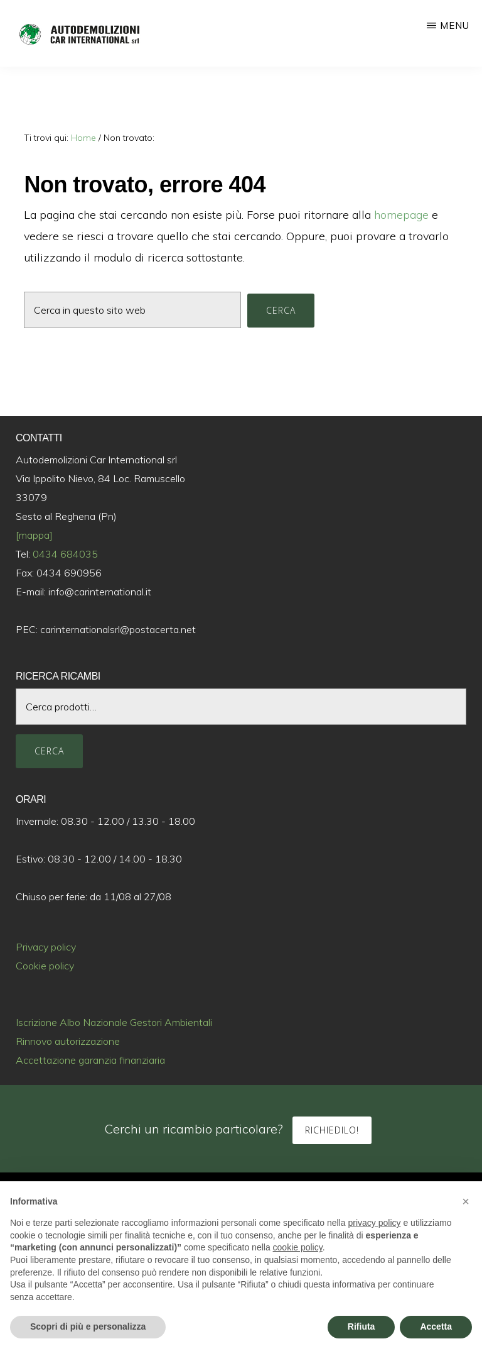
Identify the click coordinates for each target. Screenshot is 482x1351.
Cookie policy (45, 965)
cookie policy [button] (298, 1247)
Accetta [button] (436, 1326)
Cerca (49, 751)
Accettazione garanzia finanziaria (90, 1060)
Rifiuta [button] (361, 1326)
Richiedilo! (332, 1130)
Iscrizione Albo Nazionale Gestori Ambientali (114, 1022)
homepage (401, 214)
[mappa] (34, 535)
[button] (466, 1201)
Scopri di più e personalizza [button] (88, 1326)
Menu (454, 25)
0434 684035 (65, 554)
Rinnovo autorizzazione (68, 1041)
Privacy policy (46, 946)
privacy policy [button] (374, 1223)
